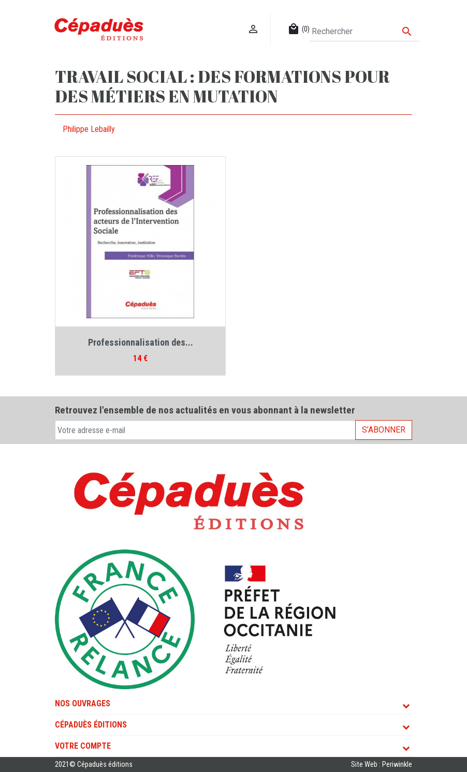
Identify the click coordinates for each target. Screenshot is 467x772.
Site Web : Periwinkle (381, 764)
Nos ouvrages (82, 703)
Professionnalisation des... (140, 342)
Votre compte (83, 746)
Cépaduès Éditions (91, 725)
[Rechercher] (365, 31)
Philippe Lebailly (89, 129)
